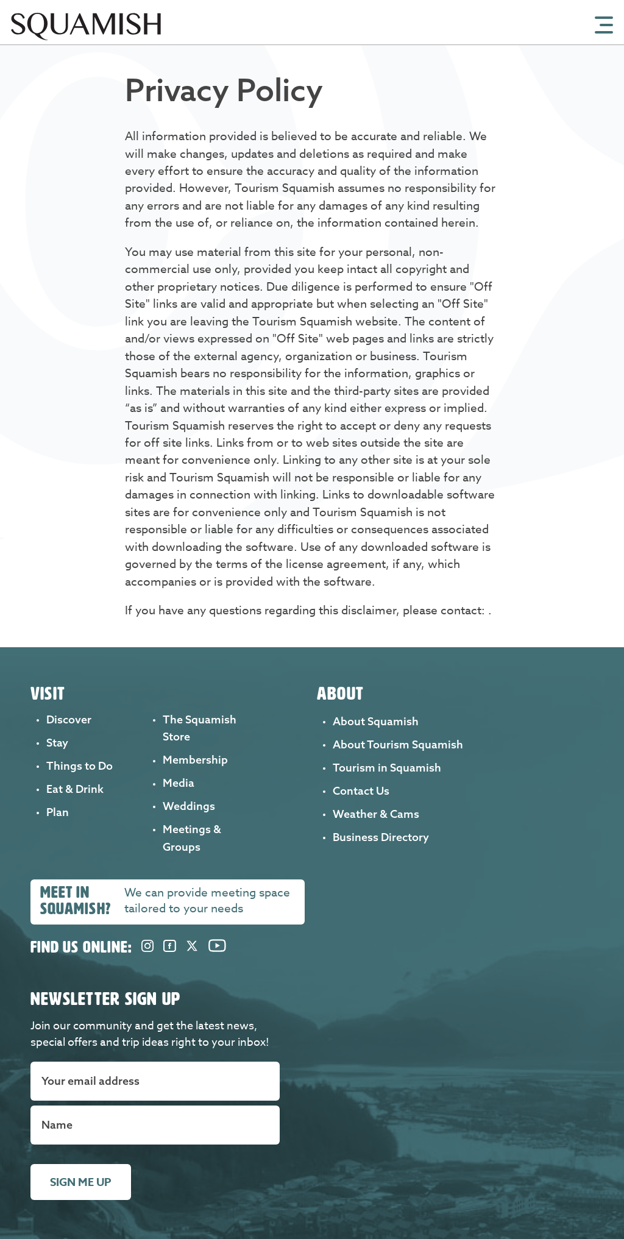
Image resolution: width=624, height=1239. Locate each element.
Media (178, 783)
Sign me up (81, 1182)
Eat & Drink (75, 789)
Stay (57, 743)
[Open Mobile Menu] (604, 24)
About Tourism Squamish (398, 744)
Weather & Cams (376, 814)
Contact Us (361, 791)
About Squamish (376, 721)
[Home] (86, 41)
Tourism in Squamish (387, 768)
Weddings (189, 806)
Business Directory (381, 837)
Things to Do (79, 766)
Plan (57, 812)
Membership (195, 760)
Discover (68, 719)
